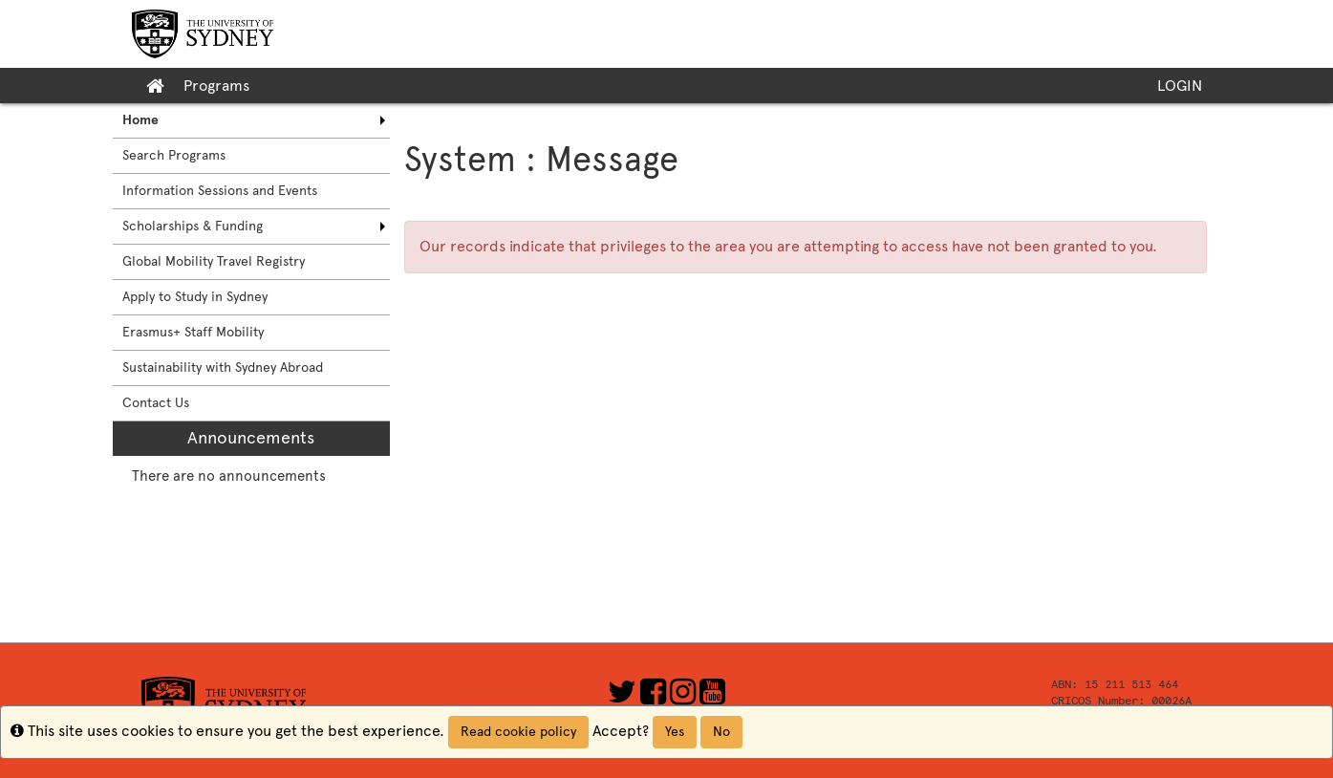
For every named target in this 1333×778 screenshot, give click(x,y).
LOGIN (1179, 85)
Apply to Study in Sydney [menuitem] (195, 297)
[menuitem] (251, 120)
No (721, 732)
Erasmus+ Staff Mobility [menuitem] (193, 332)
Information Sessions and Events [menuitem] (219, 191)
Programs (216, 85)
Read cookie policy (518, 732)
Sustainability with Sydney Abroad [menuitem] (222, 367)
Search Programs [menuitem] (174, 155)
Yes (674, 732)
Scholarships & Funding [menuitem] (192, 226)
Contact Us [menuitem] (155, 403)
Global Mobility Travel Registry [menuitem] (213, 261)
